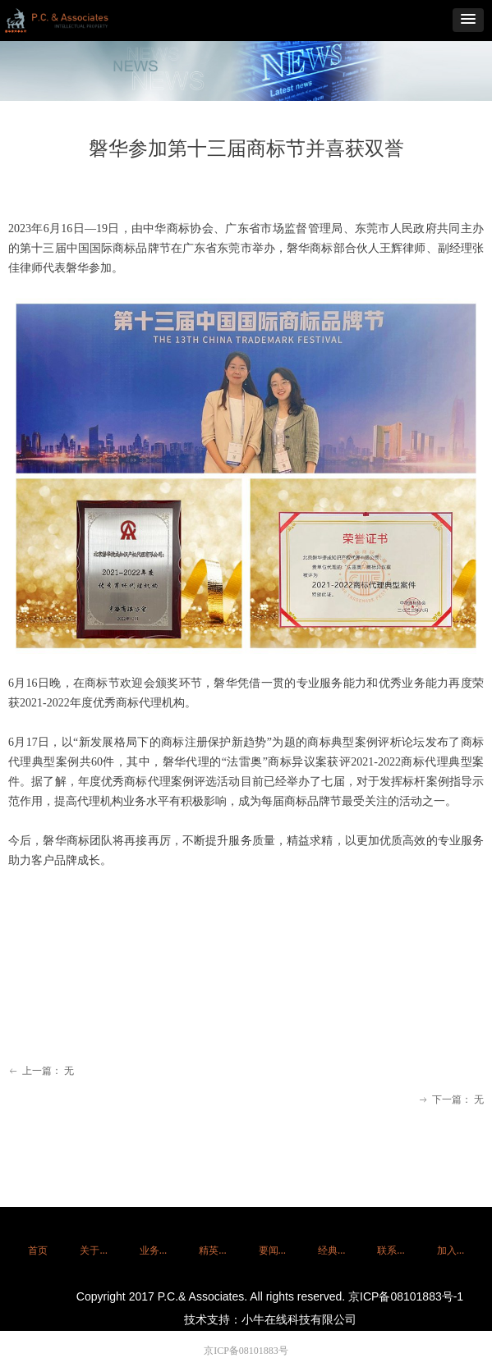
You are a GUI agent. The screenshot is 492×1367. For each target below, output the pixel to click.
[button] (468, 20)
